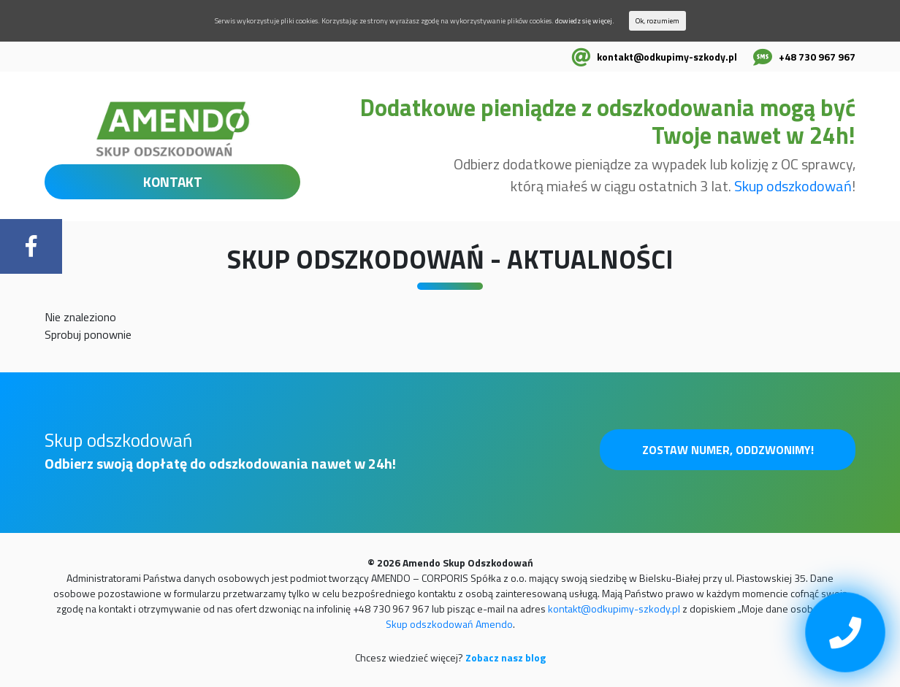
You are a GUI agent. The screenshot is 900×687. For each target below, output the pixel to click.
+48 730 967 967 (817, 56)
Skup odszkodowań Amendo (449, 624)
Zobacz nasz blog (505, 657)
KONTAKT (172, 181)
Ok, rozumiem (657, 20)
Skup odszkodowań (793, 185)
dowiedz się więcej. (584, 20)
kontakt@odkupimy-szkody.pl (667, 56)
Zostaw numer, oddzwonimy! (728, 449)
